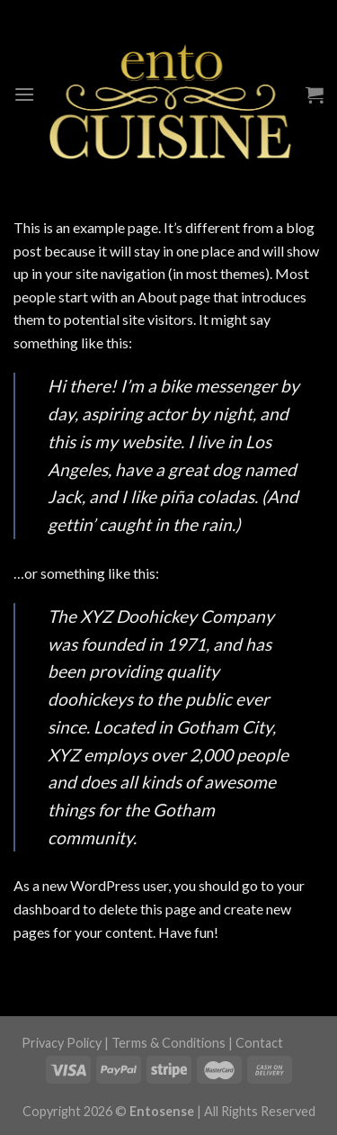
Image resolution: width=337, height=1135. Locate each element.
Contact (259, 1042)
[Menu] (24, 94)
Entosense (161, 1111)
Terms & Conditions (168, 1042)
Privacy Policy (62, 1042)
